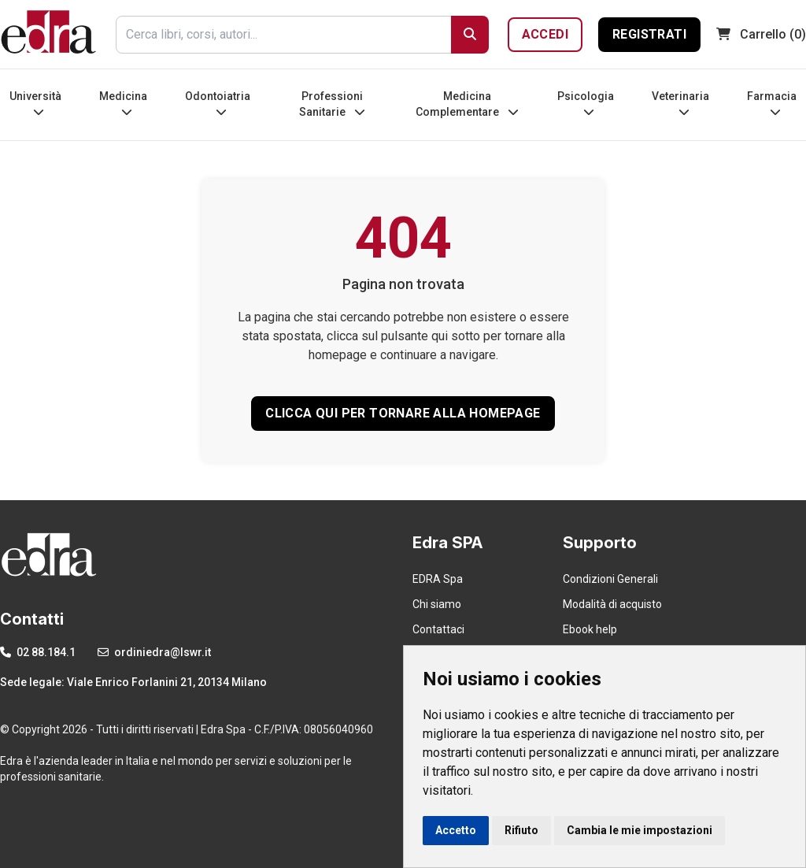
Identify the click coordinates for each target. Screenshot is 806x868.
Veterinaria (680, 103)
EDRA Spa (437, 579)
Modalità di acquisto (612, 604)
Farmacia (772, 103)
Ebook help (590, 629)
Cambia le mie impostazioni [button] (639, 830)
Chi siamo (436, 604)
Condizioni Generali (610, 579)
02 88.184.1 (38, 652)
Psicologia (585, 103)
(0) (761, 34)
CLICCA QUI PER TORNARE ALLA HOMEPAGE (402, 413)
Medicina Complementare (467, 104)
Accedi (545, 34)
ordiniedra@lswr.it (154, 652)
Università (35, 103)
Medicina (123, 103)
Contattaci (438, 629)
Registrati (649, 34)
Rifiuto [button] (521, 830)
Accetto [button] (455, 830)
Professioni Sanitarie (332, 104)
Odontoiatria (217, 103)
